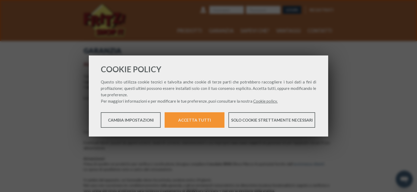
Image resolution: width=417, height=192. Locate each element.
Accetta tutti (194, 120)
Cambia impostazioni (131, 120)
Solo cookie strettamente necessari (272, 120)
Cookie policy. (265, 101)
